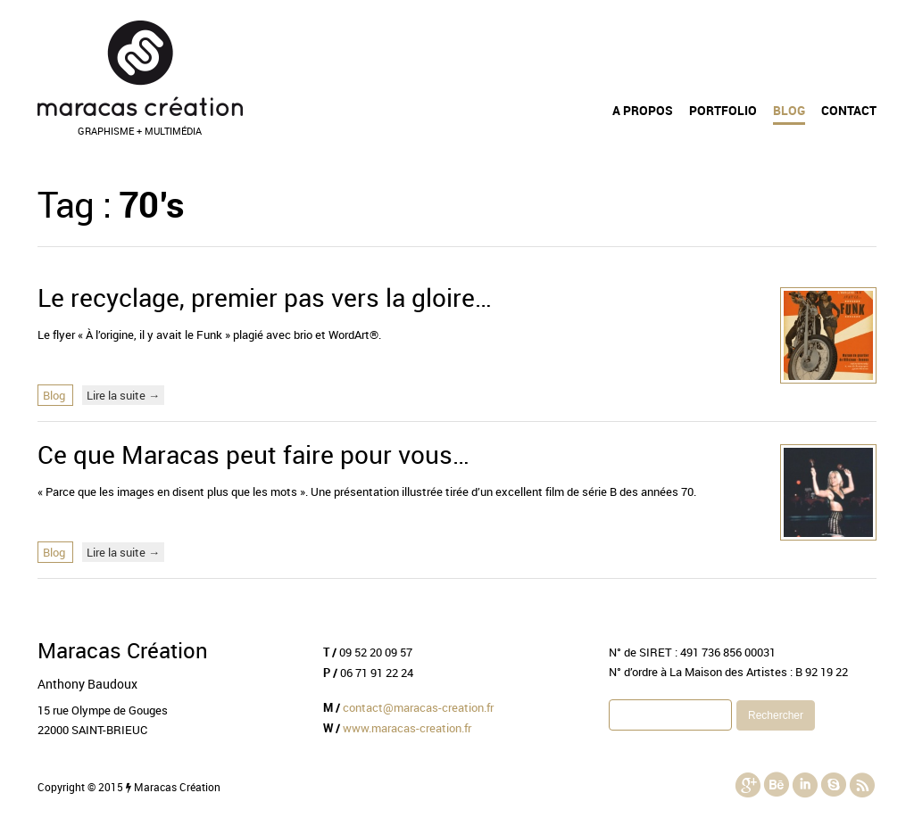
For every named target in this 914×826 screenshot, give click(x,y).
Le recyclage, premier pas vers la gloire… (264, 297)
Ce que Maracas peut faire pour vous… (253, 454)
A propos (642, 110)
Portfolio (723, 110)
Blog (789, 110)
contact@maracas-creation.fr (418, 707)
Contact (849, 110)
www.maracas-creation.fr (407, 728)
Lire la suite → (123, 395)
